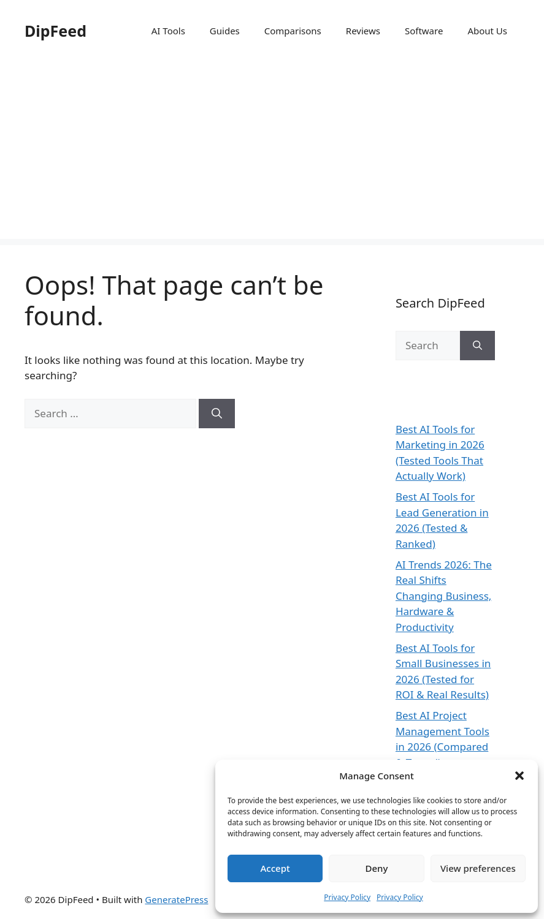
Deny (377, 868)
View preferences (478, 868)
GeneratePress (176, 899)
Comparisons (292, 31)
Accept (275, 868)
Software (424, 31)
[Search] (217, 413)
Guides (225, 31)
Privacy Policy (347, 897)
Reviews (363, 31)
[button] (519, 776)
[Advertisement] (272, 153)
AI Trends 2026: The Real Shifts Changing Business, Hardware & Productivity (444, 596)
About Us (487, 31)
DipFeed (55, 30)
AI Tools (168, 31)
